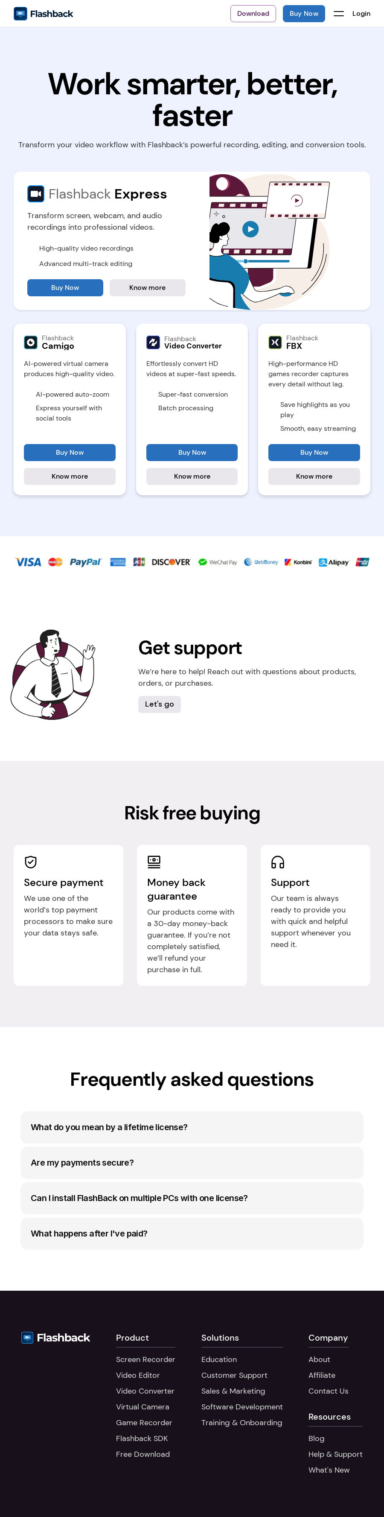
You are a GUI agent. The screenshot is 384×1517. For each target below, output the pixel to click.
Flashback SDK (142, 1438)
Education (219, 1359)
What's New (329, 1470)
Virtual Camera (142, 1407)
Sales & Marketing (233, 1391)
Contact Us (328, 1391)
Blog (316, 1438)
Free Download (143, 1454)
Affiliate (321, 1375)
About (319, 1359)
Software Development (242, 1407)
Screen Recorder (145, 1359)
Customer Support (234, 1375)
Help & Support (335, 1454)
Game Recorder (144, 1423)
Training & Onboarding (241, 1423)
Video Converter (145, 1391)
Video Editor (138, 1375)
